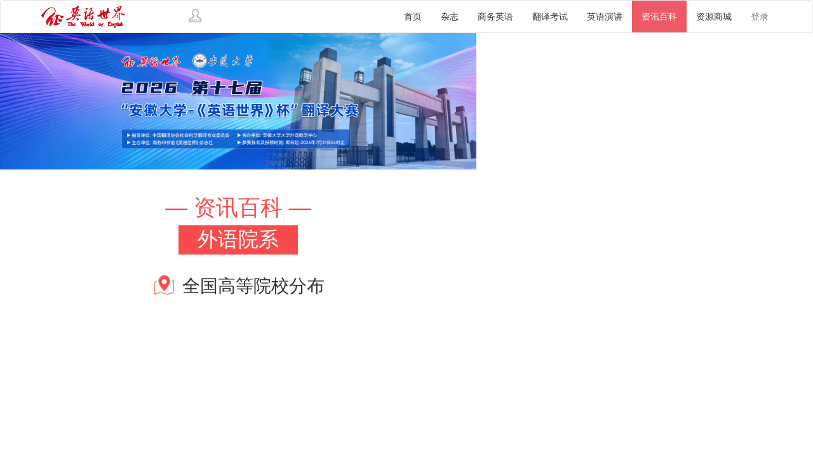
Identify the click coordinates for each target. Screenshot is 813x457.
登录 (760, 16)
